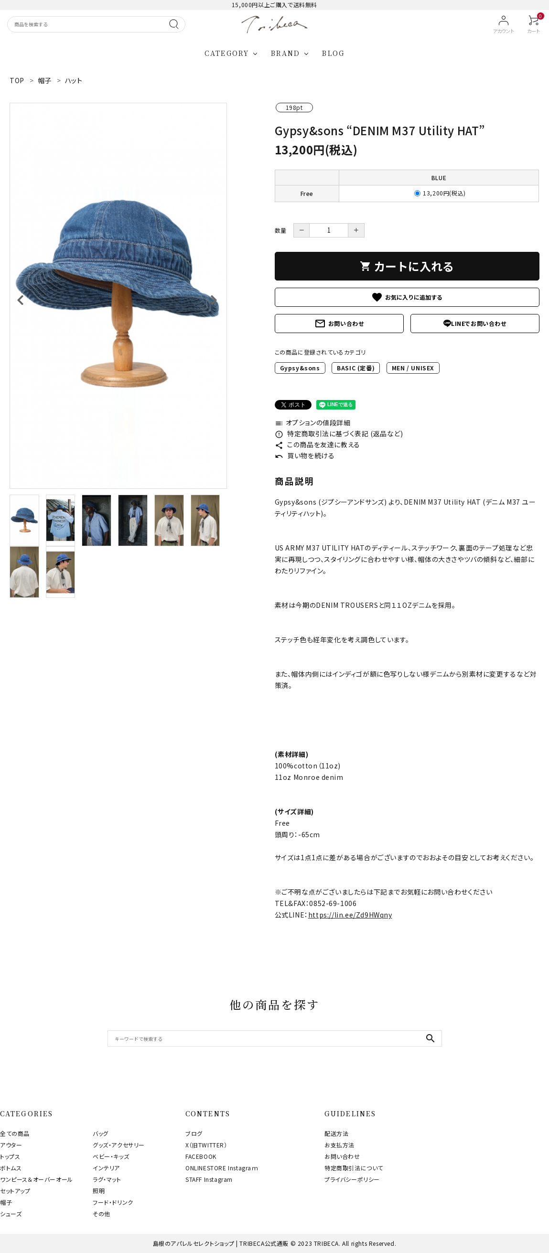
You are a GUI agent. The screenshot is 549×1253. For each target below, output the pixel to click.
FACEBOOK (200, 1156)
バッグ (100, 1133)
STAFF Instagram (209, 1179)
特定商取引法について (353, 1168)
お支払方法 (339, 1145)
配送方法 (336, 1133)
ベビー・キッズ (111, 1156)
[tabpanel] (118, 296)
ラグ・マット (107, 1179)
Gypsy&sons (300, 368)
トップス (10, 1156)
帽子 (6, 1202)
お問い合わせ (339, 323)
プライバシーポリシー (352, 1179)
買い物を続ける (305, 455)
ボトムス (11, 1168)
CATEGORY (227, 53)
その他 (101, 1214)
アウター (11, 1145)
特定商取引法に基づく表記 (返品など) (339, 433)
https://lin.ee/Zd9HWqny (350, 914)
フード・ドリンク (113, 1202)
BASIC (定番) (356, 368)
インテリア (106, 1168)
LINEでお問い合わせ (474, 323)
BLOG (333, 53)
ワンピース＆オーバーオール (36, 1179)
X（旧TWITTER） (206, 1145)
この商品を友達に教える (317, 444)
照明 (99, 1191)
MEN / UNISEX (413, 368)
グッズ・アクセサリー (119, 1145)
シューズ (11, 1214)
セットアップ (15, 1191)
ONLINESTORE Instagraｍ (221, 1168)
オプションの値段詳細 (313, 422)
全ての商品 (15, 1133)
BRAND (286, 53)
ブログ (194, 1133)
